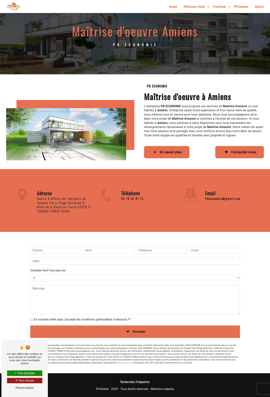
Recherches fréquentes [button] (135, 381)
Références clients (194, 6)
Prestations (219, 6)
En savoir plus (167, 152)
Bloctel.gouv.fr (125, 358)
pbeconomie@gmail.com (223, 194)
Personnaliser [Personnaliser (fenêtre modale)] (25, 387)
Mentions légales (162, 389)
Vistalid (103, 389)
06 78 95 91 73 (132, 203)
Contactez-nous (239, 152)
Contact (259, 6)
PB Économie (241, 6)
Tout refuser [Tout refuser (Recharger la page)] (24, 380)
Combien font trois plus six (48, 266)
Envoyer (139, 327)
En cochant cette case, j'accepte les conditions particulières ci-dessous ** (82, 315)
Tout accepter (24, 373)
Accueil (173, 6)
